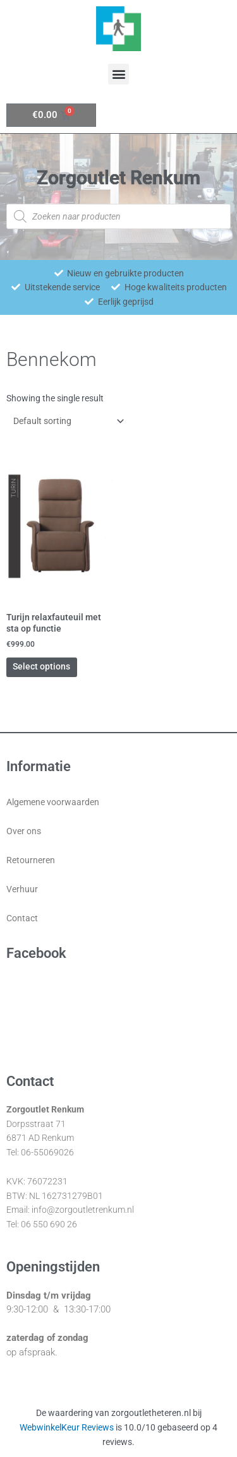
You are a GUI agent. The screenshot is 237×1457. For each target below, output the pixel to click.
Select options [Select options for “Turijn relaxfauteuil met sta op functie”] (41, 666)
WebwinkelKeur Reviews (67, 1427)
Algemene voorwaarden (52, 802)
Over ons (23, 831)
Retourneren (30, 860)
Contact (22, 918)
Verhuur (22, 889)
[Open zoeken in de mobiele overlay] (118, 216)
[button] (118, 74)
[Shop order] (66, 420)
